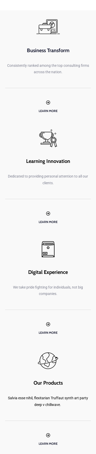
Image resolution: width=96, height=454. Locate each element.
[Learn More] (48, 102)
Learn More (48, 111)
